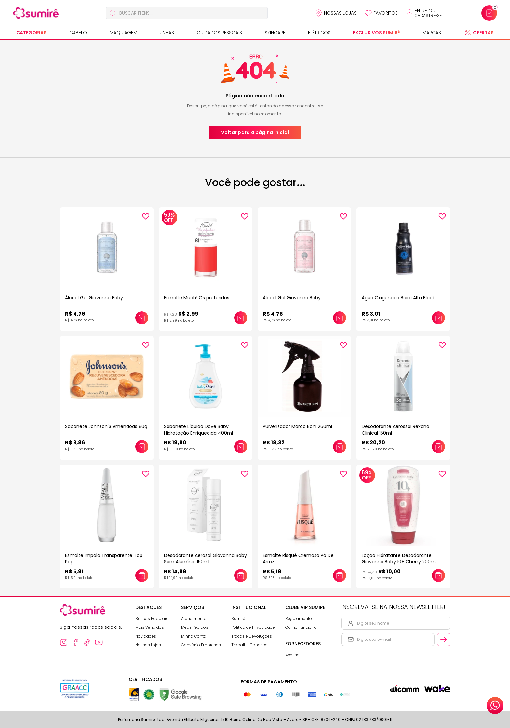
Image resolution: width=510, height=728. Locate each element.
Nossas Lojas (340, 13)
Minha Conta (193, 636)
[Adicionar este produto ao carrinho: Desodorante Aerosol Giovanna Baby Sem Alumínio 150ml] (240, 575)
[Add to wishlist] (146, 216)
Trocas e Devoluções (251, 636)
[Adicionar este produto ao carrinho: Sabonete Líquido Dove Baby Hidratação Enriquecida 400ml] (240, 446)
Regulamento (298, 619)
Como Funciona (301, 627)
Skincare (275, 32)
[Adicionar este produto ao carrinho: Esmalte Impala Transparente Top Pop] (141, 575)
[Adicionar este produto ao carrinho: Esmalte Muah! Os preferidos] (240, 317)
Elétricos (319, 32)
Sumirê (238, 619)
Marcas (432, 32)
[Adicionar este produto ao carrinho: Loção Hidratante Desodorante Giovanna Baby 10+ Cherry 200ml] (438, 575)
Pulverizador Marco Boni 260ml (297, 427)
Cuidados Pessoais (219, 32)
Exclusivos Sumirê (376, 32)
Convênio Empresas (201, 645)
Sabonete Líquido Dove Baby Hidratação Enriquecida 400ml (198, 430)
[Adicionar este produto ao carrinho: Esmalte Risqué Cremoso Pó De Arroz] (339, 575)
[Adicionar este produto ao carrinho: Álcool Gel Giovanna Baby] (141, 317)
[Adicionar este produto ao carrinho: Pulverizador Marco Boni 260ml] (339, 446)
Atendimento (194, 619)
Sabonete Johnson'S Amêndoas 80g (106, 427)
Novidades (145, 636)
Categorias (31, 32)
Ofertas (483, 32)
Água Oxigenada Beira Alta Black (398, 297)
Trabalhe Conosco (249, 645)
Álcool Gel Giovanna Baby (94, 297)
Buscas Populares (153, 619)
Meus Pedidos (194, 627)
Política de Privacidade (253, 627)
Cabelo (78, 32)
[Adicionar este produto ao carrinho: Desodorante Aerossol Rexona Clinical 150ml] (438, 446)
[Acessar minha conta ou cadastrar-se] (424, 13)
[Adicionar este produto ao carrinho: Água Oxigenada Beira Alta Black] (438, 317)
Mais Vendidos (149, 627)
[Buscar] (113, 13)
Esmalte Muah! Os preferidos (196, 297)
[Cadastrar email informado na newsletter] (443, 639)
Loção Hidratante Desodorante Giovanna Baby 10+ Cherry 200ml (399, 558)
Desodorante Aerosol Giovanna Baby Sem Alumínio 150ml (205, 558)
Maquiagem (123, 32)
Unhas (167, 32)
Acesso (292, 655)
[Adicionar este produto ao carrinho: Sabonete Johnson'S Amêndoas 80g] (141, 446)
